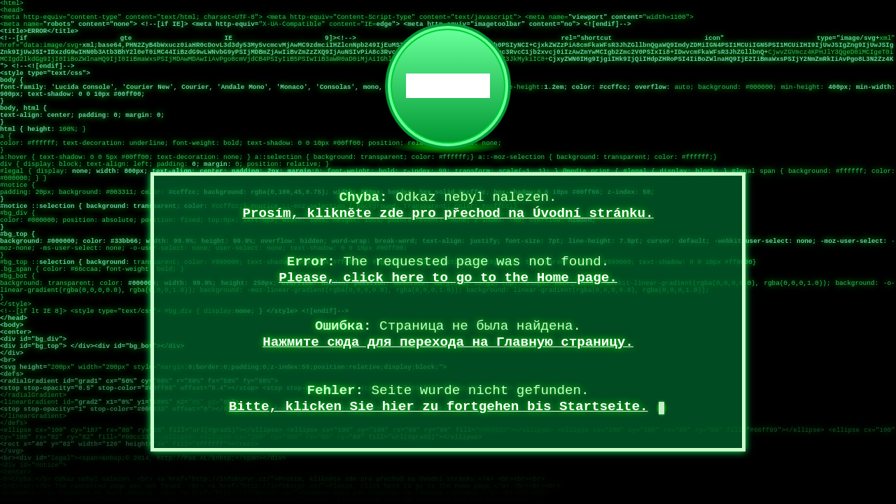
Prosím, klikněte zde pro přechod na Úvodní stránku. (447, 213)
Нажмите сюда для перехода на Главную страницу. (448, 342)
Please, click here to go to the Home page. (448, 278)
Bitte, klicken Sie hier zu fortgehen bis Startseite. (438, 406)
